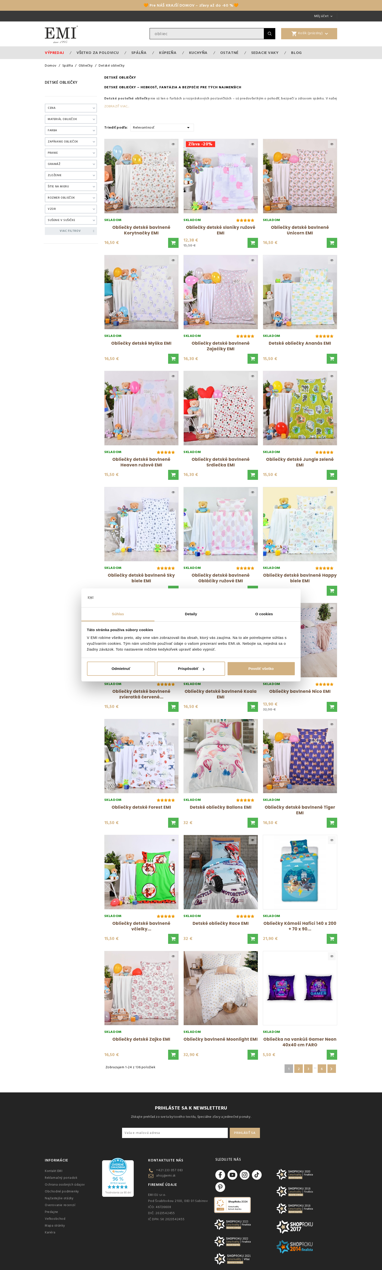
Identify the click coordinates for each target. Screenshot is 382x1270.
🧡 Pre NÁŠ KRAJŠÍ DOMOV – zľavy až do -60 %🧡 (191, 5)
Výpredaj (54, 52)
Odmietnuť (121, 668)
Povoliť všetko (261, 668)
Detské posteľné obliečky (127, 98)
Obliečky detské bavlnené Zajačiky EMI (221, 346)
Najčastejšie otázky (59, 1198)
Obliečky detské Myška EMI (141, 343)
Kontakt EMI (54, 1171)
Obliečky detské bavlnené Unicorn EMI (300, 230)
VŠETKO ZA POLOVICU (97, 52)
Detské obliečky (61, 82)
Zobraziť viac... (116, 106)
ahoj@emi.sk (166, 1175)
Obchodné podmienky (62, 1191)
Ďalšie (331, 1069)
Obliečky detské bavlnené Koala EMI (221, 694)
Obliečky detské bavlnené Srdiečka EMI (221, 462)
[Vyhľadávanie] (207, 33)
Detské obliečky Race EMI (220, 923)
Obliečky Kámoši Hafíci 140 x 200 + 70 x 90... (300, 926)
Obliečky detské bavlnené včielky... (141, 926)
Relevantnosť (162, 127)
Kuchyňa (198, 52)
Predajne (51, 1212)
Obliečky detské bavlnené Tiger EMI (300, 810)
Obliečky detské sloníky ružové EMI (220, 230)
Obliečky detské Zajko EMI (141, 1039)
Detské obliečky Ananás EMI (300, 343)
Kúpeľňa (167, 52)
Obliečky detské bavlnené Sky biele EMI (141, 578)
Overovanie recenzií (60, 1205)
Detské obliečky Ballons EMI (220, 807)
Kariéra (50, 1232)
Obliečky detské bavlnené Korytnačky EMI (141, 230)
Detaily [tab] (191, 614)
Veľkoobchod (55, 1219)
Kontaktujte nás (165, 1160)
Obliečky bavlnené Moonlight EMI (221, 1039)
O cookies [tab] (264, 614)
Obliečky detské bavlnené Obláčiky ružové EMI (221, 578)
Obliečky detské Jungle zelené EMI (300, 462)
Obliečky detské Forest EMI (141, 807)
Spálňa (139, 52)
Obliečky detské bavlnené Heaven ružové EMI (141, 462)
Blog (296, 52)
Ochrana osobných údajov (65, 1184)
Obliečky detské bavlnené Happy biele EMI (300, 578)
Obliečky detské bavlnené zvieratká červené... (141, 694)
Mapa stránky (55, 1225)
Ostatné (229, 52)
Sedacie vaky (265, 52)
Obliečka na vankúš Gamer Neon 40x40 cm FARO (300, 1042)
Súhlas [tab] (118, 614)
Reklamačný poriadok (61, 1178)
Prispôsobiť (191, 668)
